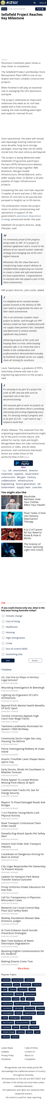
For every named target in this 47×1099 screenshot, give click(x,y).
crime (5, 1018)
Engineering (7, 483)
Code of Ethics (31, 1048)
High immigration (15, 637)
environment (20, 470)
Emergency (14, 1018)
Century (31, 477)
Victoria (13, 989)
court (37, 1032)
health (32, 989)
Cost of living (13, 621)
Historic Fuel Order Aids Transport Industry (21, 845)
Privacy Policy (7, 1055)
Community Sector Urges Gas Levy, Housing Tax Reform (21, 740)
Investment (7, 1008)
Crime (9, 643)
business (6, 999)
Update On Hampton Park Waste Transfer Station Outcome (20, 878)
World (4, 9)
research (37, 985)
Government (32, 473)
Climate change (14, 615)
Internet (6, 1037)
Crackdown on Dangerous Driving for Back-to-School (22, 856)
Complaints (30, 1059)
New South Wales (22, 1003)
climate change (8, 1032)
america (21, 1032)
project (41, 1013)
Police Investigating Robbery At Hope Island (22, 750)
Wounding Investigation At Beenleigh (22, 687)
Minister (19, 994)
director (33, 470)
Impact (29, 1032)
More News (23, 968)
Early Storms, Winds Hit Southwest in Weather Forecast (22, 771)
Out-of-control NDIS (16, 648)
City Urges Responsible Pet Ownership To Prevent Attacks (23, 868)
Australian (26, 985)
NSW (5, 989)
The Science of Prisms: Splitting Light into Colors (33, 546)
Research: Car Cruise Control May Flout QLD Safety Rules (20, 909)
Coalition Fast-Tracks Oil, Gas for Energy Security (20, 792)
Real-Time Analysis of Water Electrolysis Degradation (17, 942)
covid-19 (30, 999)
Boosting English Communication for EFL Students (22, 952)
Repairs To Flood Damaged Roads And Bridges (23, 804)
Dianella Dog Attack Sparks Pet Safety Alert (23, 835)
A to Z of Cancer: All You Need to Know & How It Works (33, 534)
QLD (33, 1022)
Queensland (30, 994)
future (16, 1027)
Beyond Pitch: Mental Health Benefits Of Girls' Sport (23, 707)
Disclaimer (6, 1059)
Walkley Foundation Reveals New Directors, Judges (20, 919)
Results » (35, 660)
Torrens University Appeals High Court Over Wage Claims (20, 717)
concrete (37, 487)
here (26, 456)
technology (30, 1008)
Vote (8, 660)
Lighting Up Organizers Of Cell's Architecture (19, 696)
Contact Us (30, 1051)
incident (15, 1037)
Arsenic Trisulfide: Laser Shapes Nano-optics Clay (23, 761)
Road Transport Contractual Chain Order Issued (21, 825)
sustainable (26, 1018)
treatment (7, 473)
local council (7, 1003)
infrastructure (25, 480)
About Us (29, 1055)
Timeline (6, 669)
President (34, 1027)
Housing (10, 632)
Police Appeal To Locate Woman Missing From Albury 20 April (19, 781)
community (7, 985)
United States (30, 1013)
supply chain (23, 487)
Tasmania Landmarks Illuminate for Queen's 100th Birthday (22, 728)
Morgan (21, 477)
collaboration (8, 480)
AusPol (18, 1013)
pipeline (18, 473)
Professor (23, 989)
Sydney (24, 1027)
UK (9, 470)
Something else (14, 654)
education (18, 1008)
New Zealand (8, 1022)
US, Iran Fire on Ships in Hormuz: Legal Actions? (20, 679)
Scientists (6, 1027)
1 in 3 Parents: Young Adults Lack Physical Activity (20, 814)
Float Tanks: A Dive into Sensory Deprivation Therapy (35, 517)
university (30, 980)
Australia (6, 980)
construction (8, 477)
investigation (8, 1013)
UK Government (22, 1022)
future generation (25, 483)
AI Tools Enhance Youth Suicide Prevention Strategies (19, 932)
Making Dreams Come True (17, 961)
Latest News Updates (7, 1050)
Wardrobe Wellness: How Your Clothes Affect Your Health (34, 501)
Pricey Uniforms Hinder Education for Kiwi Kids (23, 888)
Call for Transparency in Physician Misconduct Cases (20, 899)
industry (41, 1008)
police (17, 985)
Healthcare (12, 626)
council (16, 999)
